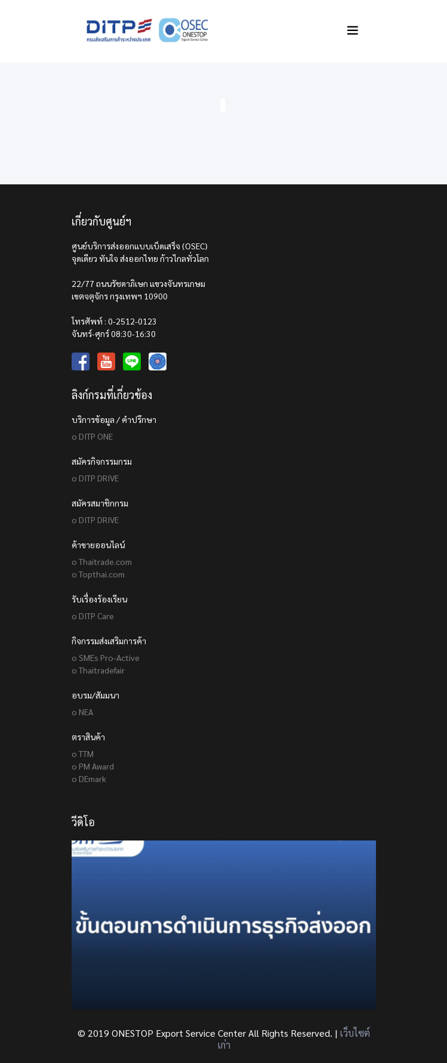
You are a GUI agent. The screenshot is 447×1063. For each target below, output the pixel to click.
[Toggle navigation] (352, 30)
